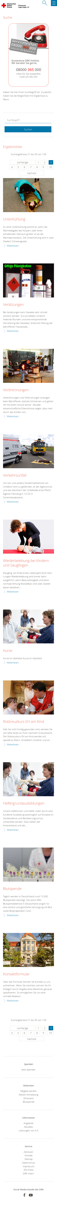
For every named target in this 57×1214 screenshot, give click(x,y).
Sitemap (28, 1159)
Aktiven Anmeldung (28, 1094)
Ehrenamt (29, 1098)
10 (50, 167)
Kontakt (29, 1155)
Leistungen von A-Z (28, 1130)
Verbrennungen (16, 390)
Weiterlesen (13, 245)
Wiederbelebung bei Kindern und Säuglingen (26, 563)
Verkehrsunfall (14, 475)
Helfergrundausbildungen (23, 803)
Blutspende (12, 888)
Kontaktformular (16, 974)
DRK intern (28, 1173)
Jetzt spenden (29, 1069)
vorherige (22, 162)
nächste (31, 173)
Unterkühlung (14, 219)
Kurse (7, 650)
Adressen (28, 1151)
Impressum (28, 1166)
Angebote (28, 1123)
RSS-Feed (28, 1169)
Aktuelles (28, 1126)
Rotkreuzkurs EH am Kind (23, 721)
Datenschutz (28, 1162)
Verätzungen (13, 304)
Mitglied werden (28, 1090)
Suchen (28, 129)
